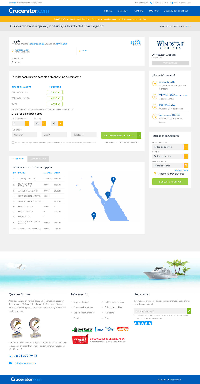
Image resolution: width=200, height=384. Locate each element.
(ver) (94, 142)
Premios (77, 318)
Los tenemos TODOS (169, 115)
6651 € (55, 104)
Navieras (138, 11)
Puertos (153, 11)
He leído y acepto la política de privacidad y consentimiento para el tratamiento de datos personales (55, 142)
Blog (107, 318)
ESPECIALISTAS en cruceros (173, 95)
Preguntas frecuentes (83, 307)
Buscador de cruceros (176, 11)
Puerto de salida (159, 142)
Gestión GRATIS (167, 82)
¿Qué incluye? (38, 159)
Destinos (123, 11)
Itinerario (18, 159)
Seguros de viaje (81, 302)
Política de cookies (113, 307)
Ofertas (107, 11)
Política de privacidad (115, 302)
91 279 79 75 (159, 3)
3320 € (55, 92)
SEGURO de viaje (167, 105)
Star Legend (61, 44)
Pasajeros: (19, 119)
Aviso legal (110, 312)
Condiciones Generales (84, 312)
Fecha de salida (159, 161)
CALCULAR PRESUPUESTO (119, 135)
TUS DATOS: (17, 130)
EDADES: (37, 119)
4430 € (55, 98)
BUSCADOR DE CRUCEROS (171, 26)
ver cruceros (170, 63)
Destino (155, 152)
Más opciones (181, 170)
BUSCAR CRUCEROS (170, 181)
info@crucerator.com (180, 3)
